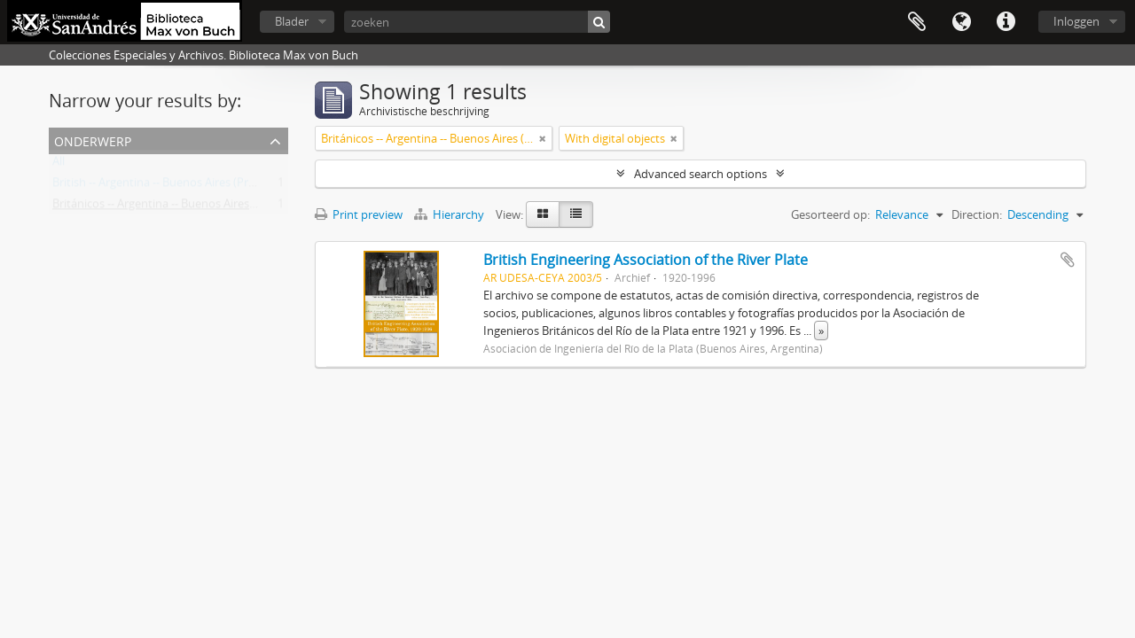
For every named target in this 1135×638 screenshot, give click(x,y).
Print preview (359, 214)
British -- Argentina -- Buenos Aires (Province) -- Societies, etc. (210, 186)
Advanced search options (700, 174)
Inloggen (1076, 21)
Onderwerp (92, 140)
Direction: (976, 214)
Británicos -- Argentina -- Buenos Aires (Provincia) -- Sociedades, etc (226, 207)
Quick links (1005, 22)
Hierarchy (450, 214)
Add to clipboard (1067, 259)
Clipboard (917, 22)
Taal (961, 22)
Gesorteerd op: (830, 214)
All (58, 165)
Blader (292, 21)
